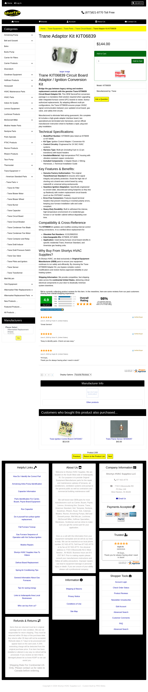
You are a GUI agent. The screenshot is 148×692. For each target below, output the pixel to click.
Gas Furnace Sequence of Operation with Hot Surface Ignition (27, 536)
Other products (92, 402)
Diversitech (8, 69)
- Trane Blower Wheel (14, 199)
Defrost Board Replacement (27, 563)
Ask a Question (101, 99)
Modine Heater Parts (12, 126)
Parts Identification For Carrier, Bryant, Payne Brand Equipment (27, 500)
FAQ (121, 623)
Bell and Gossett (18, 41)
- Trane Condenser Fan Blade (17, 228)
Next (110, 456)
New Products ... (11, 301)
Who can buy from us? (27, 606)
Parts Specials (10, 137)
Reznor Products (11, 148)
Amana (18, 332)
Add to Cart (137, 61)
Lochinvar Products (12, 114)
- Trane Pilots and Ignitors (15, 261)
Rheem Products (18, 154)
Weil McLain (9, 278)
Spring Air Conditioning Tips (27, 570)
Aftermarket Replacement (18, 330)
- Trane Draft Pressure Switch (17, 250)
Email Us (121, 499)
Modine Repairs (26, 545)
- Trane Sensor (11, 267)
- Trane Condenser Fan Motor (17, 233)
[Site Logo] (26, 13)
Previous (76, 456)
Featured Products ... (12, 307)
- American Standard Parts (18, 177)
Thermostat (18, 165)
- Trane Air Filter (11, 188)
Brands (43, 22)
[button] (137, 3)
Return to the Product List (94, 456)
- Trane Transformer (13, 273)
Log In (18, 3)
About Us (100, 22)
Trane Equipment (55, 29)
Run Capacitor (27, 509)
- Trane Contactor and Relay (16, 239)
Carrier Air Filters (11, 58)
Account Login (121, 582)
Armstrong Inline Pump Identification (27, 484)
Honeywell (18, 86)
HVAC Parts (18, 97)
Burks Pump (9, 52)
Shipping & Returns (74, 589)
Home (8, 3)
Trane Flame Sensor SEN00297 (119, 439)
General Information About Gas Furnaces (27, 579)
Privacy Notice (74, 596)
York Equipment (18, 284)
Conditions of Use (74, 604)
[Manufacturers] (18, 329)
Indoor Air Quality (18, 103)
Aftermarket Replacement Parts (18, 295)
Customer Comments (121, 618)
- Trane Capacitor (12, 211)
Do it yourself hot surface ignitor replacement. (27, 518)
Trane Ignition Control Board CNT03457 (66, 439)
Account (71, 22)
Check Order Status (121, 588)
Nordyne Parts (18, 131)
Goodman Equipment (18, 75)
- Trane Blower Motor (13, 194)
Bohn (6, 46)
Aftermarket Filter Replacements (18, 290)
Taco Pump (8, 160)
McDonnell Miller (18, 120)
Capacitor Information (27, 491)
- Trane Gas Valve (12, 256)
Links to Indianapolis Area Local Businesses (27, 596)
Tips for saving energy (27, 588)
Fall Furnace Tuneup (26, 527)
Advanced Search (121, 612)
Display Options (66, 375)
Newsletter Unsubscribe (121, 600)
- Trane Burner (11, 205)
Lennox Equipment (18, 109)
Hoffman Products (18, 80)
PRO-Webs (100, 686)
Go (18, 338)
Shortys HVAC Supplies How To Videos (27, 553)
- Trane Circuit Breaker (14, 222)
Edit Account (121, 607)
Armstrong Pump (18, 35)
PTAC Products (18, 143)
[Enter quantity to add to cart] (114, 61)
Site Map (74, 611)
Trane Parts (68, 29)
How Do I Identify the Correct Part (27, 476)
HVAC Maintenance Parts (14, 92)
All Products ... (10, 312)
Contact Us (130, 22)
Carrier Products (18, 63)
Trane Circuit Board (83, 29)
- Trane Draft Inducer (13, 244)
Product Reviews (121, 593)
